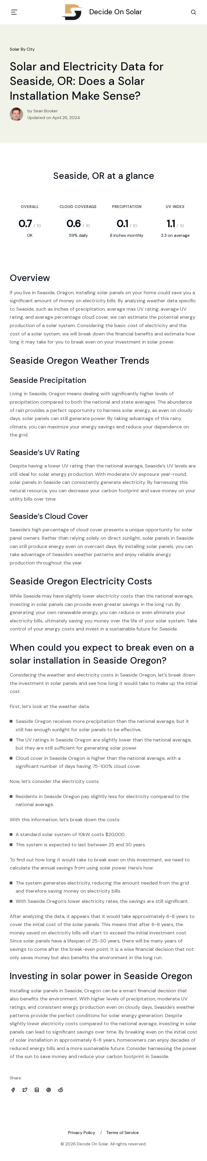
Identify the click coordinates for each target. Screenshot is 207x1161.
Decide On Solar (103, 12)
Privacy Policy (81, 1132)
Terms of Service (122, 1132)
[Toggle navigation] (14, 12)
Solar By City (22, 49)
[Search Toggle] (193, 12)
